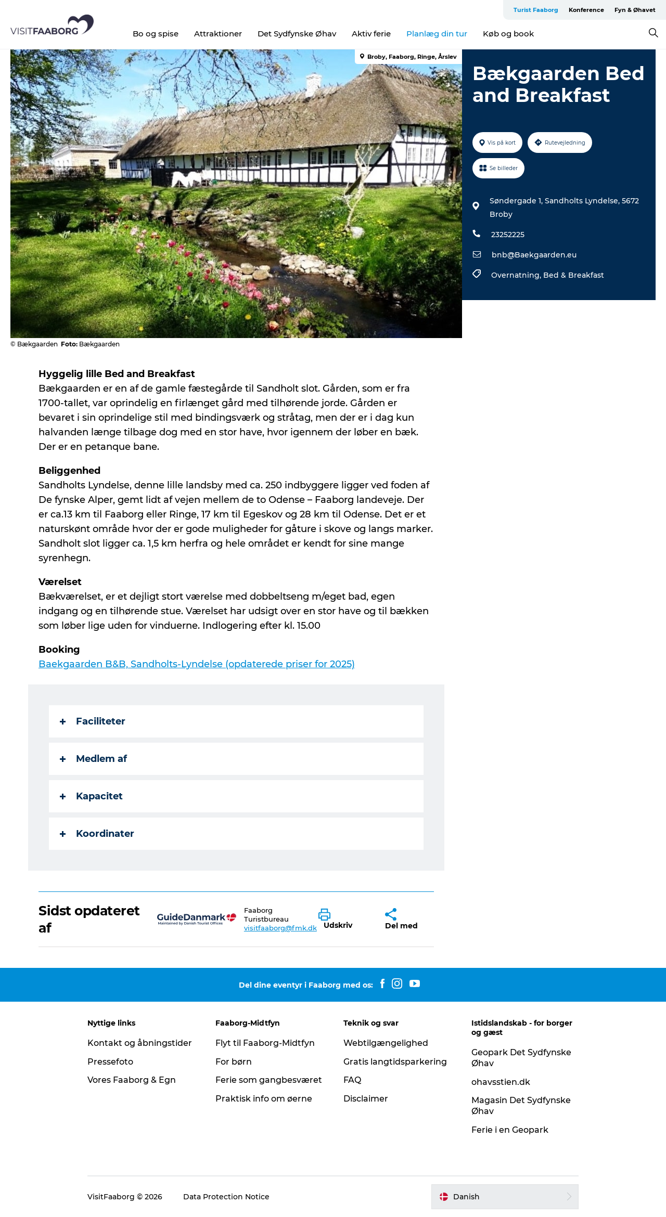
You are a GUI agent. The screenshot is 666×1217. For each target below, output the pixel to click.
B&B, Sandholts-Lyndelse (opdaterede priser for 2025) (229, 664)
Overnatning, (517, 275)
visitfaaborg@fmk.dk (280, 928)
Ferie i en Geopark (509, 1130)
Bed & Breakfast (573, 275)
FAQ (352, 1080)
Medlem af (93, 759)
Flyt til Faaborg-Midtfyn (265, 1043)
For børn (233, 1062)
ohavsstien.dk (500, 1082)
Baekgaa (60, 664)
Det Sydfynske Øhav (297, 33)
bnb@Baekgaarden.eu (534, 255)
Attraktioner (218, 33)
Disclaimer (365, 1099)
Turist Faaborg (536, 10)
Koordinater (97, 833)
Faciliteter (92, 721)
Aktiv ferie (371, 33)
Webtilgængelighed (385, 1043)
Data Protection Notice (226, 1196)
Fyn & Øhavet (635, 10)
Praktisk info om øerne (263, 1099)
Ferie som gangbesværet (268, 1080)
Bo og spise (155, 33)
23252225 (507, 234)
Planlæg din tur (436, 33)
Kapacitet (91, 796)
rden (92, 664)
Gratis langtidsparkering (395, 1062)
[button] (343, 919)
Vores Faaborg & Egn (131, 1080)
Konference (586, 10)
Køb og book (508, 33)
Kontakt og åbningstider (139, 1043)
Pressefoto (110, 1062)
